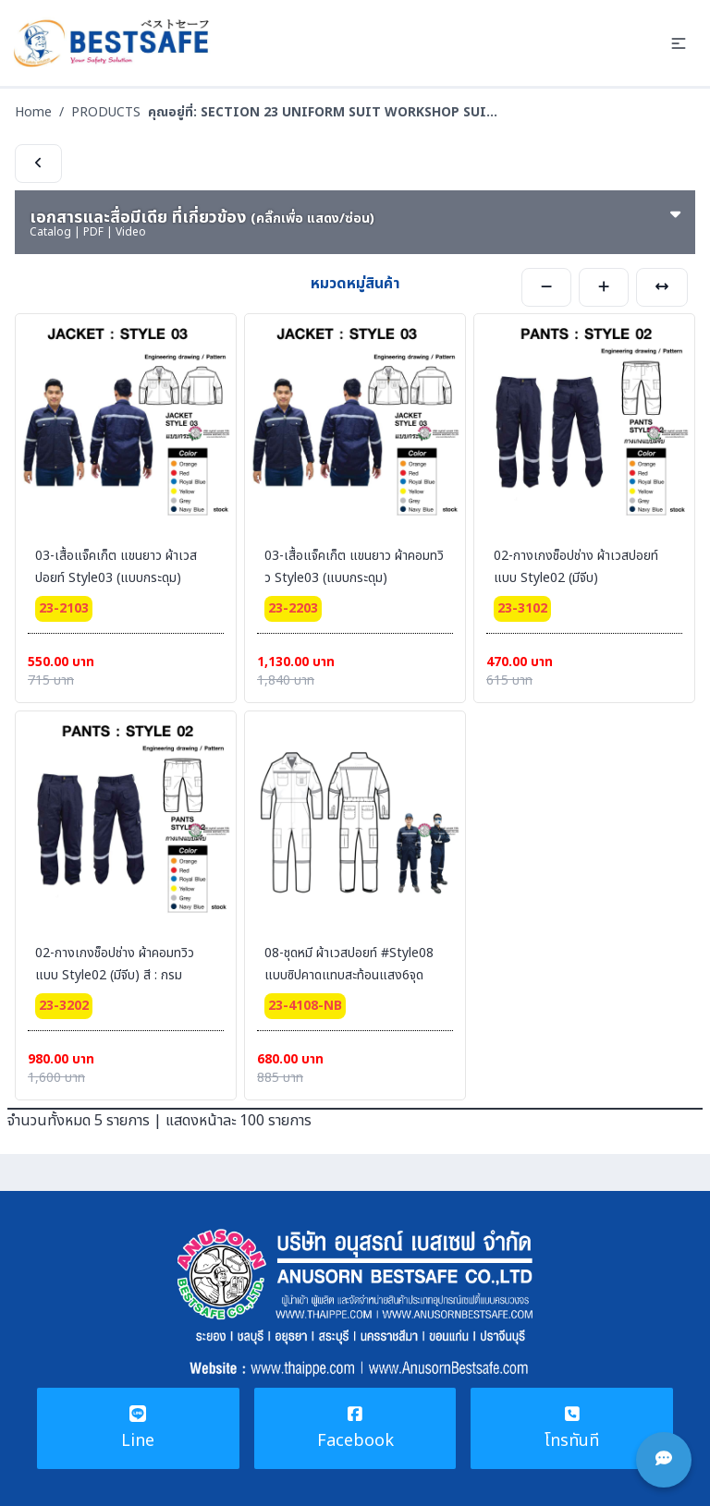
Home (33, 112)
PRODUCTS (106, 112)
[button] (679, 43)
